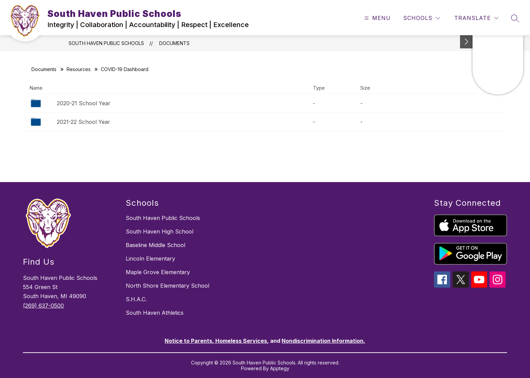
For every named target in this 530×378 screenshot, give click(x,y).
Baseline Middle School (155, 245)
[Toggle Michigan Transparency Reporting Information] (466, 41)
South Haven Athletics (155, 312)
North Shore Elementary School (167, 285)
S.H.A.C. (136, 299)
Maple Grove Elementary (158, 272)
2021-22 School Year (83, 121)
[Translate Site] (476, 18)
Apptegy (279, 368)
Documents (174, 43)
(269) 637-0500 (43, 305)
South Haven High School (159, 231)
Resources (79, 69)
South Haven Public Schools (106, 43)
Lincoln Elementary (150, 258)
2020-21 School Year (84, 103)
